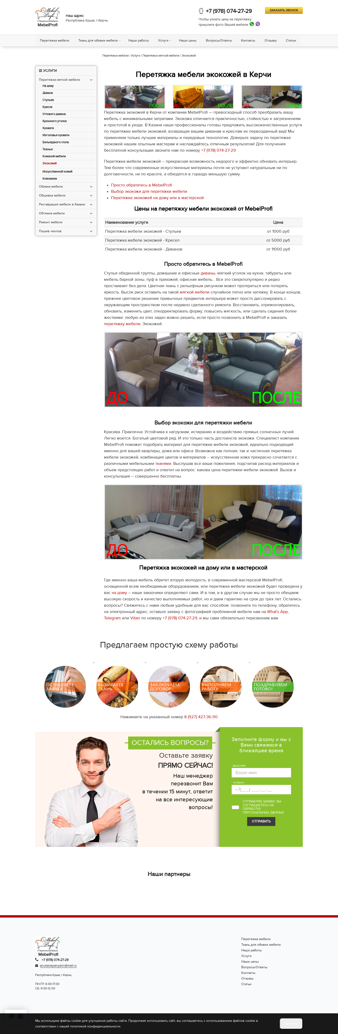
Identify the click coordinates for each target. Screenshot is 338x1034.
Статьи (292, 40)
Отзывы (271, 40)
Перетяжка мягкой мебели (59, 79)
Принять (291, 1024)
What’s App (277, 612)
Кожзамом (49, 179)
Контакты (249, 40)
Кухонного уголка (54, 121)
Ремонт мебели (50, 222)
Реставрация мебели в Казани (62, 204)
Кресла (47, 107)
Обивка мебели (51, 186)
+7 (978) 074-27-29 (229, 11)
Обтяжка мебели (52, 213)
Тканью (47, 149)
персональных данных (263, 812)
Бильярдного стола (55, 142)
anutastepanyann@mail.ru (58, 966)
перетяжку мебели (122, 324)
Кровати (48, 128)
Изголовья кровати (55, 135)
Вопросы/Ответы (219, 40)
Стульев (48, 100)
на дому (119, 592)
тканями (163, 463)
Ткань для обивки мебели (98, 40)
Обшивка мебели (52, 195)
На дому (48, 86)
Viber (135, 618)
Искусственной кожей (57, 172)
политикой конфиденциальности (95, 1026)
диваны (208, 273)
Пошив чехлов (50, 231)
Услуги (163, 40)
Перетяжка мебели (54, 40)
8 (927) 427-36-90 (201, 716)
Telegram (112, 618)
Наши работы (139, 40)
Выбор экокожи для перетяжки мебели (149, 191)
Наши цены (188, 40)
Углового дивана (54, 114)
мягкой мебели (194, 292)
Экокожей (49, 163)
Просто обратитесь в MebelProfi (141, 185)
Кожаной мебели (54, 156)
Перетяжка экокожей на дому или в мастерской (157, 197)
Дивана (47, 93)
